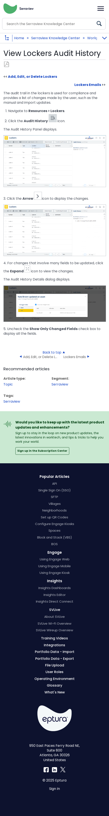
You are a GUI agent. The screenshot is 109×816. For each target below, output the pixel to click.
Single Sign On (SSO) (54, 490)
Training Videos (54, 638)
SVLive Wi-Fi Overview (54, 623)
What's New (54, 692)
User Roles (54, 671)
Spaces (54, 530)
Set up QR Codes (54, 517)
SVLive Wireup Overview (54, 630)
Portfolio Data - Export (54, 658)
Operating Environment (54, 678)
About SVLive (54, 616)
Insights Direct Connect (54, 601)
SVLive (54, 609)
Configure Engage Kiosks (54, 524)
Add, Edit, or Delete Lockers (32, 76)
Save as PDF (6, 64)
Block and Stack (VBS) (54, 537)
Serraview (60, 384)
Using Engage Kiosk (55, 572)
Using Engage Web (54, 559)
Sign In (54, 788)
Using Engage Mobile (54, 566)
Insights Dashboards (54, 588)
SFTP (54, 497)
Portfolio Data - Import (54, 651)
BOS (54, 544)
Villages (55, 503)
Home (19, 38)
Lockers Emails (87, 84)
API (54, 483)
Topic (8, 384)
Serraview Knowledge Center (56, 38)
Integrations (54, 645)
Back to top (52, 352)
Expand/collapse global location (104, 37)
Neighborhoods (54, 510)
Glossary (54, 685)
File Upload (54, 665)
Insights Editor (55, 594)
